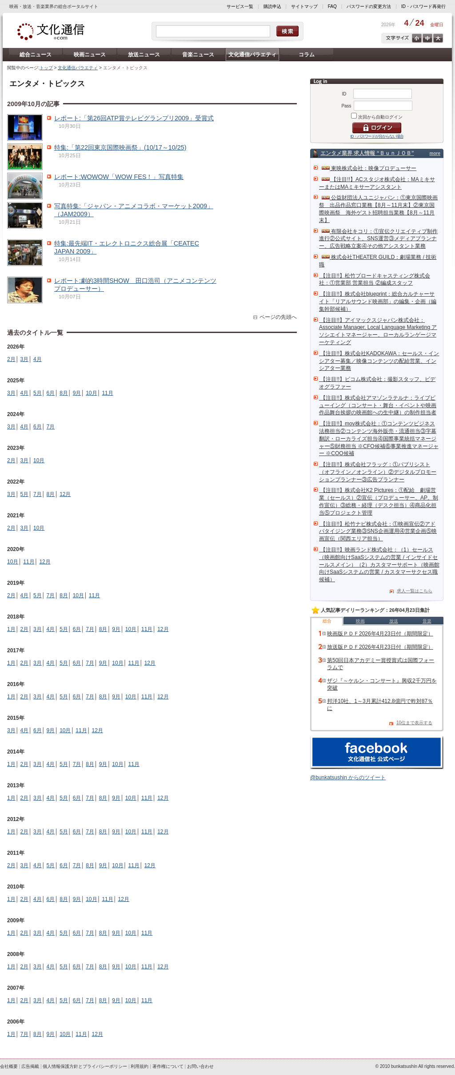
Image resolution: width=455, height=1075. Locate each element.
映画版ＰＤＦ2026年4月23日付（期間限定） (380, 634)
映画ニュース (90, 55)
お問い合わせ (200, 1066)
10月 (91, 393)
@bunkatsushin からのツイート (348, 777)
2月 (11, 359)
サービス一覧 (240, 6)
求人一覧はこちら (414, 590)
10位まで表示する (414, 722)
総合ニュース (36, 55)
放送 (393, 621)
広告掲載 (30, 1066)
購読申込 (272, 6)
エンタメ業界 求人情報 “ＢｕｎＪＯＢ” (367, 153)
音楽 (427, 621)
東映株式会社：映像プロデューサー (369, 168)
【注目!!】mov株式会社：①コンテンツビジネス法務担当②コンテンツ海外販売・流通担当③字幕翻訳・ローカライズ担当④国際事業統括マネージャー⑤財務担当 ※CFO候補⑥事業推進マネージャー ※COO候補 (379, 438)
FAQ (332, 6)
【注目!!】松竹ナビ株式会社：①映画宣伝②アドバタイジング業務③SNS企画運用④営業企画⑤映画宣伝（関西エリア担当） (378, 531)
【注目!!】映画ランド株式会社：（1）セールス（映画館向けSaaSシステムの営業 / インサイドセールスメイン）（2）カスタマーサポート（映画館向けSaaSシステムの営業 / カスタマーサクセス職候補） (379, 565)
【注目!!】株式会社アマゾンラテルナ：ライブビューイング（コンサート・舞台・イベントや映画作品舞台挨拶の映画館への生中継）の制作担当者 (377, 405)
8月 (64, 393)
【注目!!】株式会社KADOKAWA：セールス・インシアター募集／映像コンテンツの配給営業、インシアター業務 (379, 361)
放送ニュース (144, 55)
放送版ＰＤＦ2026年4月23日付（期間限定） (380, 647)
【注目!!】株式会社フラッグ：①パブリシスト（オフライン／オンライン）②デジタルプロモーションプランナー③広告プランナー (377, 472)
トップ (46, 67)
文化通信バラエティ (252, 55)
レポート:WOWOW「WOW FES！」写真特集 (119, 176)
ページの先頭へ (278, 317)
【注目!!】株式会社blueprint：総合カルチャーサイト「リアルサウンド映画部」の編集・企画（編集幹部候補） (377, 301)
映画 (360, 621)
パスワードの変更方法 (369, 6)
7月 (51, 427)
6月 (51, 393)
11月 (107, 393)
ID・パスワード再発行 (423, 6)
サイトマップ (304, 6)
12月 (65, 494)
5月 (37, 393)
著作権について (168, 1066)
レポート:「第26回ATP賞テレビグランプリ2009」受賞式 (134, 118)
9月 (77, 393)
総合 (327, 621)
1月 (11, 629)
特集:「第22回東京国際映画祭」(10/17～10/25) (120, 147)
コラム (307, 55)
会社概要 (9, 1066)
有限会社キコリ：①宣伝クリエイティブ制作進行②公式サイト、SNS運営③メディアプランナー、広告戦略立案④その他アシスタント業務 (378, 239)
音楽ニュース (198, 55)
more (435, 153)
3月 (24, 359)
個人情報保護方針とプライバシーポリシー (85, 1066)
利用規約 (139, 1066)
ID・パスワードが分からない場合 (377, 136)
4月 (37, 359)
